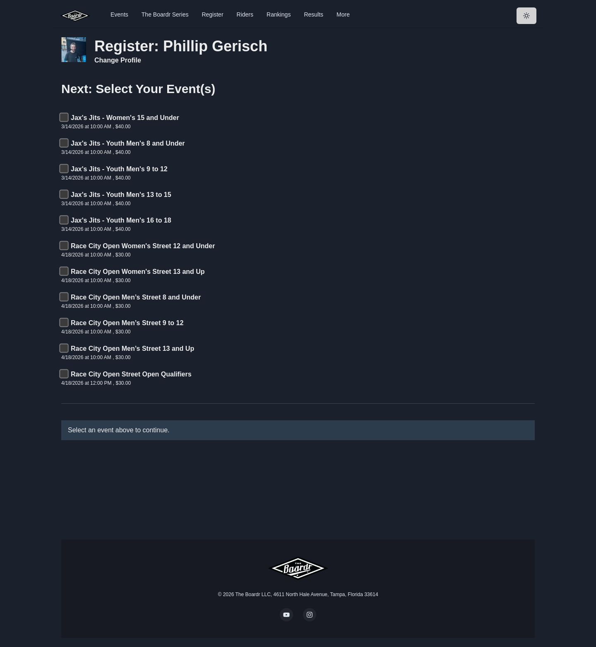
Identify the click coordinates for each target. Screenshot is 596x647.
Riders (245, 14)
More (343, 14)
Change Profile (117, 60)
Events (119, 14)
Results (313, 14)
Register (212, 14)
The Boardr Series (165, 14)
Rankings (279, 14)
